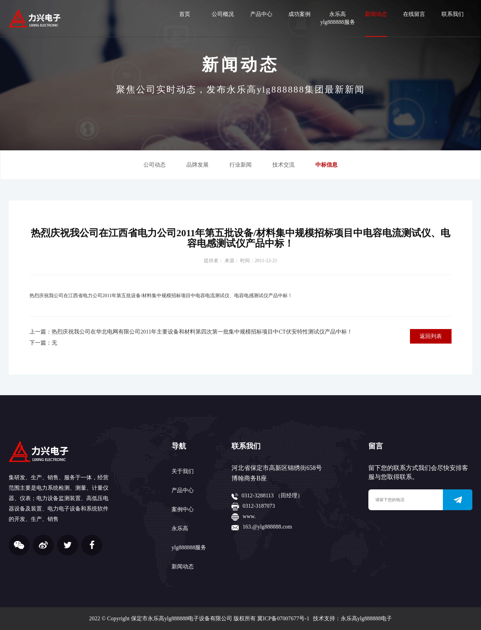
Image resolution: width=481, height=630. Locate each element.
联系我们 (452, 14)
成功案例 (299, 14)
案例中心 (183, 509)
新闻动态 (376, 14)
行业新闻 (240, 165)
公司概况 (223, 14)
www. (249, 516)
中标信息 (326, 165)
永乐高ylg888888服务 (337, 18)
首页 (184, 14)
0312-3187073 (259, 506)
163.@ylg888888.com (267, 527)
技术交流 (283, 165)
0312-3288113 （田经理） (272, 495)
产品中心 (261, 14)
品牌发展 (197, 165)
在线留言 (414, 14)
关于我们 (183, 471)
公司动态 (154, 165)
